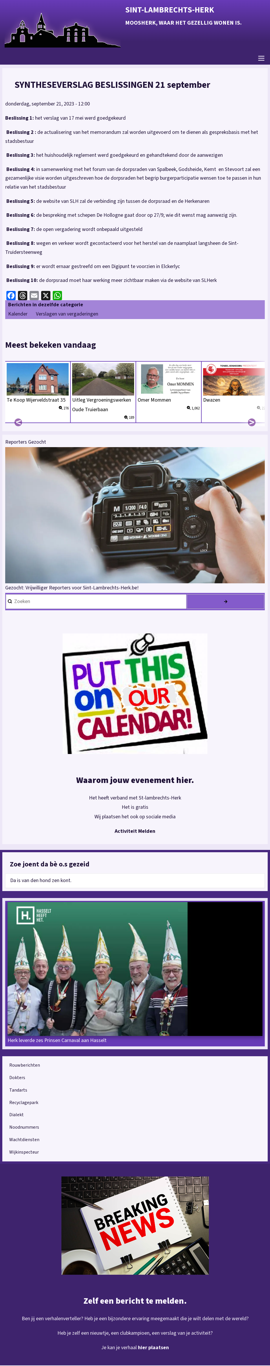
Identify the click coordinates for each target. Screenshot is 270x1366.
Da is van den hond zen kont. (41, 881)
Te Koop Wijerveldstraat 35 (36, 400)
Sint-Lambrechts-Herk (170, 10)
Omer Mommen (155, 400)
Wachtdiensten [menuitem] (24, 1140)
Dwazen (211, 400)
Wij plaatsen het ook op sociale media (135, 817)
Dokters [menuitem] (17, 1078)
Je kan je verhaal (119, 1348)
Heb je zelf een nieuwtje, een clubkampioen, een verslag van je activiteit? (135, 1333)
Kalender (18, 314)
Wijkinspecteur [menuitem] (24, 1153)
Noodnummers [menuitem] (24, 1128)
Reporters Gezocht (25, 442)
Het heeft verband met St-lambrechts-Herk (135, 798)
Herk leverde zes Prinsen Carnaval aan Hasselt (57, 1041)
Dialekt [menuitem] (16, 1115)
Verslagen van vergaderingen (67, 314)
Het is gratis (135, 807)
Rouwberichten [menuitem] (24, 1066)
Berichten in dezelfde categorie (45, 305)
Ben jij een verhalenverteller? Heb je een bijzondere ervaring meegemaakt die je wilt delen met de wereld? (135, 1319)
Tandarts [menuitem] (18, 1091)
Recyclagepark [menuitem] (23, 1103)
